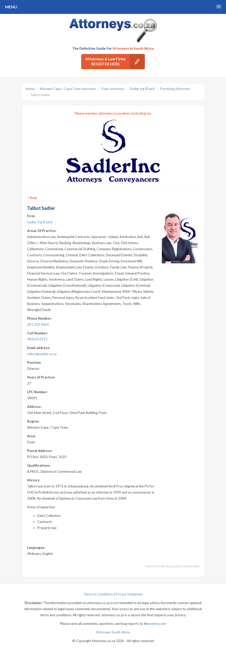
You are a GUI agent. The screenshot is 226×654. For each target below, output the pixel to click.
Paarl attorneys (112, 89)
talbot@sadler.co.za (42, 354)
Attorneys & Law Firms (115, 61)
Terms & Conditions (98, 594)
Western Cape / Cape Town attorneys (68, 89)
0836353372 (37, 339)
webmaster (157, 624)
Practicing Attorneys (175, 89)
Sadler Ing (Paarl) (142, 89)
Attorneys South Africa (113, 632)
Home (30, 89)
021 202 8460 (38, 324)
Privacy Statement (129, 594)
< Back (32, 198)
